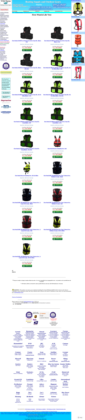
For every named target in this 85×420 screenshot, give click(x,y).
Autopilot (12, 412)
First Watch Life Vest (78, 79)
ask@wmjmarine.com (28, 301)
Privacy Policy (36, 415)
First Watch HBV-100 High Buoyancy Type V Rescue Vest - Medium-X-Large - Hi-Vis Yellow (57, 230)
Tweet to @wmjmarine (17, 297)
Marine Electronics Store (61, 409)
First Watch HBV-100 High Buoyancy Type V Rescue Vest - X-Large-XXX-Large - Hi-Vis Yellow (27, 257)
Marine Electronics (53, 411)
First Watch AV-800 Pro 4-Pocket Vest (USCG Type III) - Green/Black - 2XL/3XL (26, 149)
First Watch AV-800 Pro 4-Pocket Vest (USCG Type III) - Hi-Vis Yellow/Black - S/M (57, 68)
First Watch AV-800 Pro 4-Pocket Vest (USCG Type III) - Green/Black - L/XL (57, 122)
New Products (50, 414)
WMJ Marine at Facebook (30, 409)
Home (13, 12)
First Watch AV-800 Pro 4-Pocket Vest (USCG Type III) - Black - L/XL (57, 41)
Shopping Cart (42, 415)
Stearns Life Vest (78, 63)
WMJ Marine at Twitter (51, 409)
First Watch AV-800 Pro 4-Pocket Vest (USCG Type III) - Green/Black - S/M (26, 122)
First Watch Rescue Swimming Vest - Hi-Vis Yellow (26, 175)
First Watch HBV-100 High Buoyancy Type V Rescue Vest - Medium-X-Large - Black (57, 176)
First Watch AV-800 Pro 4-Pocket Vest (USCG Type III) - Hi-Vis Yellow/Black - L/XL (26, 95)
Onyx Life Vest (78, 32)
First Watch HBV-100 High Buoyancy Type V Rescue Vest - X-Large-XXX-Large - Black (27, 203)
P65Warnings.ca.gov (18, 292)
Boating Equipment (45, 411)
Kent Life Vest (78, 48)
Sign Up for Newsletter (6, 72)
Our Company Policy (30, 415)
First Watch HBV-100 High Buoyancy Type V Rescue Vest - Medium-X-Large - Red (57, 203)
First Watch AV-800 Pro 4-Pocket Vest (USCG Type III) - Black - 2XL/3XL (26, 68)
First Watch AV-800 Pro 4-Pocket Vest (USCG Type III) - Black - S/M (26, 41)
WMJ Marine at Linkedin (41, 409)
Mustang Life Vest (78, 16)
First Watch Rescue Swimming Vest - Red (57, 148)
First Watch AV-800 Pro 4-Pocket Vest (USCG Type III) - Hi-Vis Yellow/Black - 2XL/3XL (57, 95)
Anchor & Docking (7, 412)
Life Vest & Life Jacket (28, 12)
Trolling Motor (67, 413)
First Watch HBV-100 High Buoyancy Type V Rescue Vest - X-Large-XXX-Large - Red (27, 230)
